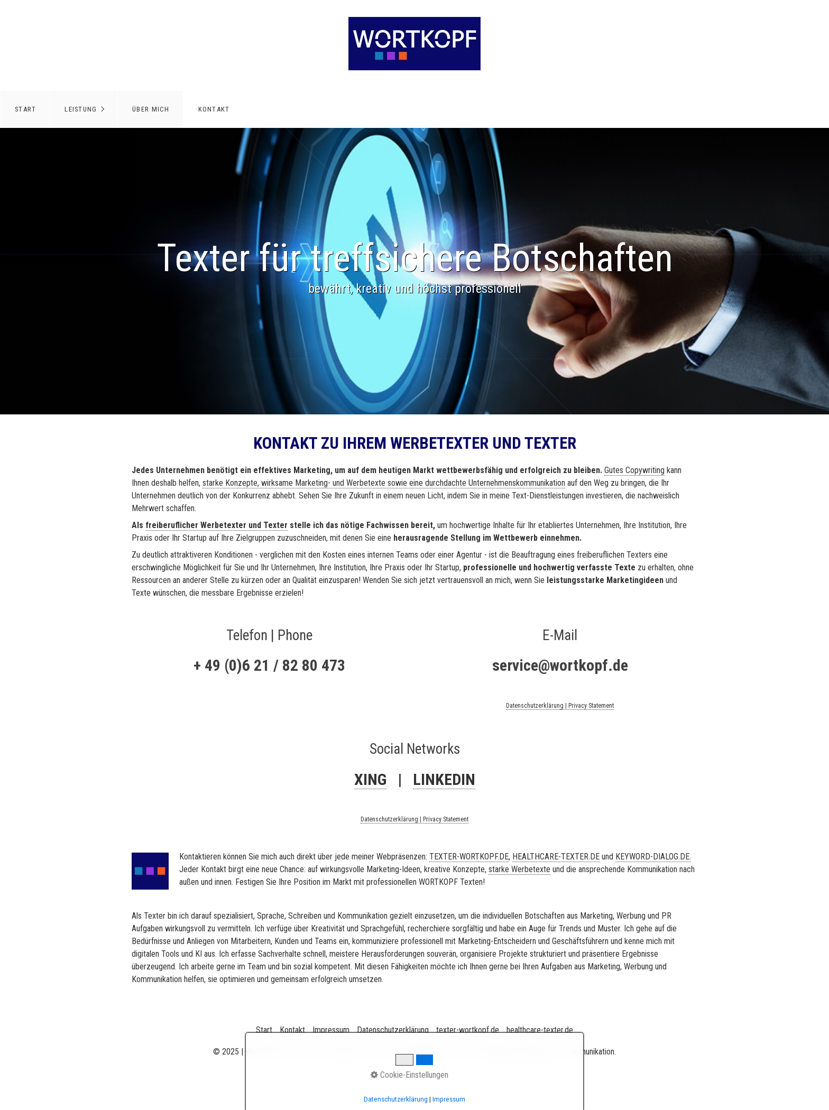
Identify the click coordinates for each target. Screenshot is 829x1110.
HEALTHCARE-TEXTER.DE (556, 857)
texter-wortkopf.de (467, 1030)
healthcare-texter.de (539, 1030)
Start (25, 109)
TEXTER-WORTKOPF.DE (469, 857)
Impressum (330, 1030)
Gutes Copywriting (634, 470)
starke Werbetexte (519, 869)
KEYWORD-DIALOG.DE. (653, 857)
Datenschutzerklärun (533, 705)
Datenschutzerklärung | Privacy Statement (414, 819)
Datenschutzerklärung (393, 1030)
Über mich (151, 109)
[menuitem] (25, 109)
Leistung (81, 109)
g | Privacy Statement (587, 705)
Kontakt (214, 109)
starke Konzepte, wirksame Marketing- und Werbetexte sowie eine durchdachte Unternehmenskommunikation (383, 483)
